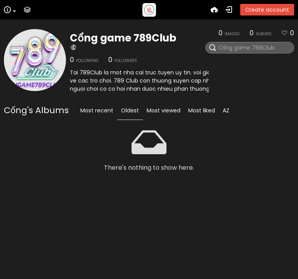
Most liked (201, 110)
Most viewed (163, 110)
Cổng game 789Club (123, 38)
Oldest (130, 110)
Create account (267, 10)
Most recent (96, 110)
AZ (226, 110)
